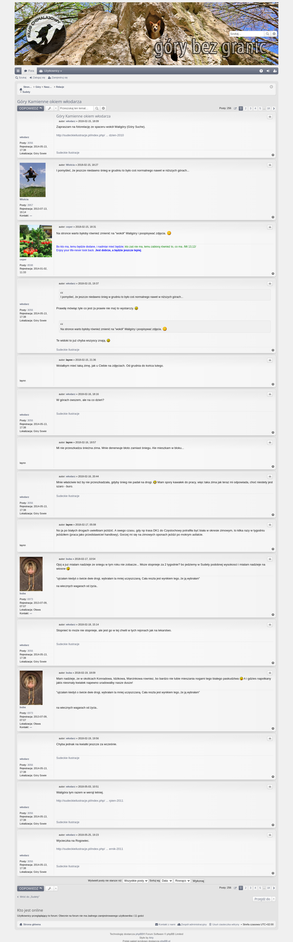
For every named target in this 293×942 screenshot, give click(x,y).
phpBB (139, 929)
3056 (30, 138)
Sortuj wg (161, 875)
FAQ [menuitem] (263, 71)
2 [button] (245, 103)
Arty (151, 932)
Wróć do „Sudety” (29, 892)
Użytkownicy (52, 70)
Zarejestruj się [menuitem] (275, 71)
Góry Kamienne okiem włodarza (49, 97)
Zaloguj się (39, 77)
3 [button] (250, 103)
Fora (31, 70)
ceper (23, 254)
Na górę (273, 150)
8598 (30, 260)
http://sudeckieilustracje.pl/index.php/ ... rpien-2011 (89, 796)
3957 (30, 200)
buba (23, 588)
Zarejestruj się (60, 77)
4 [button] (255, 103)
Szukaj (267, 34)
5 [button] (260, 103)
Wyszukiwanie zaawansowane (274, 34)
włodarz (24, 132)
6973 (30, 594)
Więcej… (19, 71)
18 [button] (268, 103)
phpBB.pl (165, 936)
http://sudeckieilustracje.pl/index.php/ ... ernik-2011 (89, 844)
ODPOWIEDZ (28, 103)
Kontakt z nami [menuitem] (167, 919)
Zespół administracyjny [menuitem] (194, 919)
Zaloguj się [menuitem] (269, 71)
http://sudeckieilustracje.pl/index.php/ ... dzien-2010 (90, 130)
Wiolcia (24, 194)
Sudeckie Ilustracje (67, 147)
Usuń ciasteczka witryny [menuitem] (225, 919)
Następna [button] (273, 103)
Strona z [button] (235, 103)
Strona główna (32, 919)
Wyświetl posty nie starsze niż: (118, 875)
